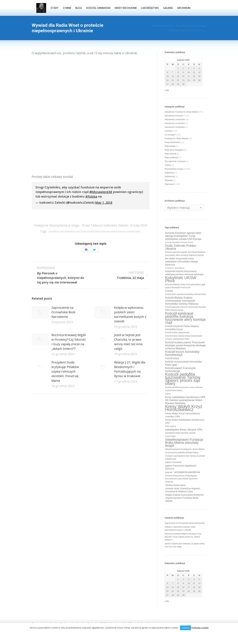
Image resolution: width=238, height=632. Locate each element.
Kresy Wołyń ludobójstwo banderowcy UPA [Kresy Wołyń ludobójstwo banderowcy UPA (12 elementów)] (184, 421)
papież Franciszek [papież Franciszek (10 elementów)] (173, 462)
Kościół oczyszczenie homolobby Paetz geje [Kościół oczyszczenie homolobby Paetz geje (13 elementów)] (183, 363)
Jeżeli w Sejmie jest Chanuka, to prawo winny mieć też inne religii (128, 342)
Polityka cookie (200, 627)
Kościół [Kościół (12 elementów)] (169, 291)
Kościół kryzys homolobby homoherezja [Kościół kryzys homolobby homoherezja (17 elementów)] (182, 353)
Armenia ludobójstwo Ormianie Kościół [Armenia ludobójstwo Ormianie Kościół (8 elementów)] (179, 242)
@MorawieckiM (100, 192)
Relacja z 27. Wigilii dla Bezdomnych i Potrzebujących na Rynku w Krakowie (129, 369)
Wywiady (169, 180)
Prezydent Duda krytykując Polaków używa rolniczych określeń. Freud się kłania (65, 371)
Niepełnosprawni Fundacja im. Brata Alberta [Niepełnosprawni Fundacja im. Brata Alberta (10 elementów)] (184, 449)
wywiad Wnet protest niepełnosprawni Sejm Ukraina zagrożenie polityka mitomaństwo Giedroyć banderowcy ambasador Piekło (94, 231)
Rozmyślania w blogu (64, 225)
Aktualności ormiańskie (175, 119)
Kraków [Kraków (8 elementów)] (168, 394)
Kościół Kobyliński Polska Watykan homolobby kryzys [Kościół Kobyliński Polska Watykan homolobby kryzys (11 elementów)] (182, 327)
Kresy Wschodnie (172, 142)
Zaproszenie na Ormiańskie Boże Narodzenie (63, 312)
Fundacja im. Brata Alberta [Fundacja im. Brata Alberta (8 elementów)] (174, 268)
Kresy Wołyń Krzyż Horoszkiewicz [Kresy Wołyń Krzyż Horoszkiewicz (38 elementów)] (183, 408)
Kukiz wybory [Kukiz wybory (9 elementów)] (170, 426)
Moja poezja (170, 146)
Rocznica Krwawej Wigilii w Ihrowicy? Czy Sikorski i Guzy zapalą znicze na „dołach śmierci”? (68, 342)
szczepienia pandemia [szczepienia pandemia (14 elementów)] (187, 472)
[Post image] (40, 312)
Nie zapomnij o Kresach (175, 161)
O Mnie (168, 165)
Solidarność (170, 176)
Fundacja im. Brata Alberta (176, 138)
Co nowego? (170, 135)
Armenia (168, 131)
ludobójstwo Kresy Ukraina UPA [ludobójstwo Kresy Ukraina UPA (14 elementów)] (183, 429)
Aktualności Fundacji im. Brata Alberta (181, 112)
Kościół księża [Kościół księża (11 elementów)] (172, 358)
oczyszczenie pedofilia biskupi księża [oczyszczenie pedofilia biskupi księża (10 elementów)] (181, 452)
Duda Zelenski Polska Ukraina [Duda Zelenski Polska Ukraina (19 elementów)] (180, 247)
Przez (105, 225)
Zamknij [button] (185, 627)
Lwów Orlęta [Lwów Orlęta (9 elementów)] (170, 436)
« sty (167, 90)
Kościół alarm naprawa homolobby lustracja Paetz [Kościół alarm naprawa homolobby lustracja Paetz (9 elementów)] (185, 294)
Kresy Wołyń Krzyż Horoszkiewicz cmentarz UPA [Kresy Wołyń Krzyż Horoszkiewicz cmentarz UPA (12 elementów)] (182, 415)
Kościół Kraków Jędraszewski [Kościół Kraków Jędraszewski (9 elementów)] (177, 333)
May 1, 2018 (103, 202)
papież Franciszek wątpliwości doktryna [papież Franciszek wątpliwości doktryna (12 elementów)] (180, 467)
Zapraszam (170, 184)
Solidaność (169, 173)
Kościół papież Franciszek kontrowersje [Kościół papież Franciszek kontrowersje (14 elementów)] (180, 369)
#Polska (91, 196)
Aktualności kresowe (174, 116)
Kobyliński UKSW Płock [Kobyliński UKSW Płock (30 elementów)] (180, 279)
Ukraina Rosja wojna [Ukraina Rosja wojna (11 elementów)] (175, 485)
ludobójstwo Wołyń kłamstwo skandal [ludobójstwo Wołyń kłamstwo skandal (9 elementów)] (180, 433)
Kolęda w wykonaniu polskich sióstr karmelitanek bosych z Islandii (130, 314)
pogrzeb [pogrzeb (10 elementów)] (168, 472)
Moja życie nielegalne (174, 150)
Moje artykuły (170, 154)
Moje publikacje (171, 157)
